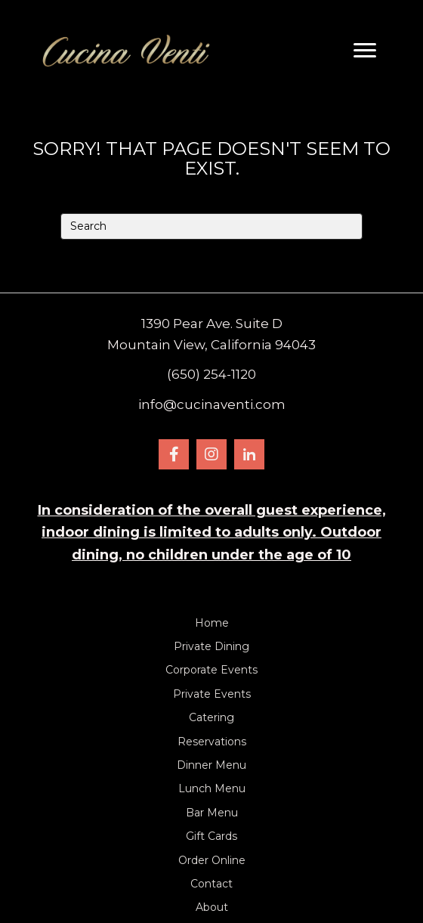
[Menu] (365, 50)
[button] (174, 454)
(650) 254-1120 (211, 374)
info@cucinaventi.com (212, 404)
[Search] (211, 226)
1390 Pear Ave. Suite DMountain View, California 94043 (211, 334)
